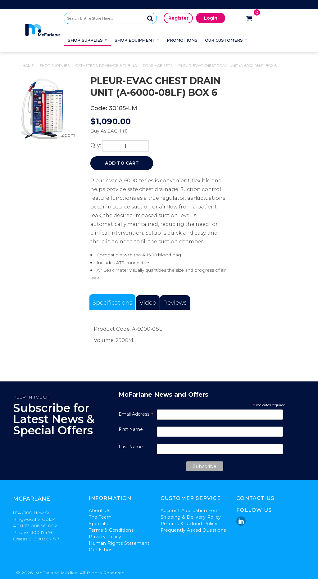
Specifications (112, 302)
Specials (98, 523)
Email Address (136, 414)
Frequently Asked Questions (193, 530)
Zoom (68, 135)
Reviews (175, 302)
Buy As (98, 131)
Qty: (95, 145)
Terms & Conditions (111, 530)
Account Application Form (191, 510)
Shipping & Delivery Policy (191, 517)
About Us (99, 510)
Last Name (131, 447)
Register (178, 18)
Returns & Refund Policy (189, 523)
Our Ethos (100, 550)
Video (147, 302)
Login (210, 18)
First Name (131, 429)
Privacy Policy (105, 536)
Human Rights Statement (119, 543)
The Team (100, 517)
